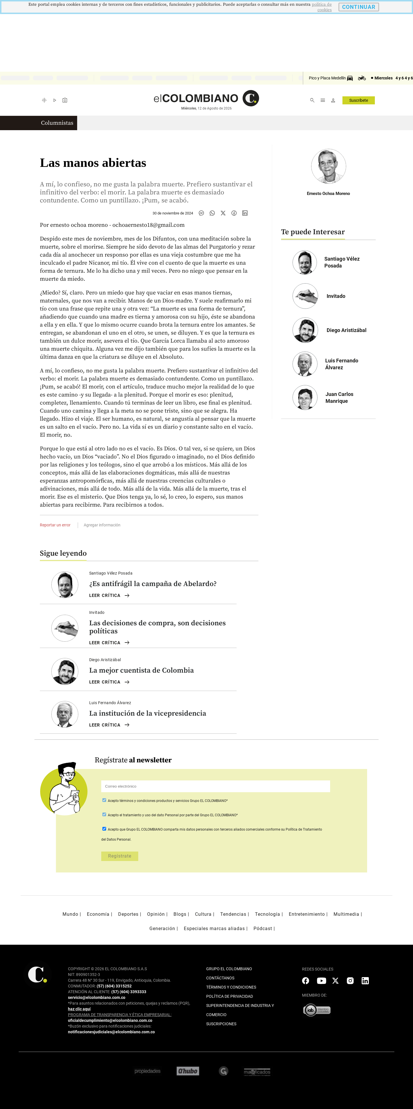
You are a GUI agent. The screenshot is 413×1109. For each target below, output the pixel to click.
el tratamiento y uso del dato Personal (149, 815)
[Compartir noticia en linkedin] (245, 213)
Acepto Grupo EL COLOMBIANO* (167, 801)
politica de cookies (322, 7)
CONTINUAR (358, 7)
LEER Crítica (109, 595)
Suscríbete (358, 100)
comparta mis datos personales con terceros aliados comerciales (213, 829)
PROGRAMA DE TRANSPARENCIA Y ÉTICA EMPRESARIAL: (120, 1014)
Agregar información (102, 525)
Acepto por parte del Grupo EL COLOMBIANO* (172, 815)
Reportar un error (55, 525)
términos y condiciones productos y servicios (155, 801)
